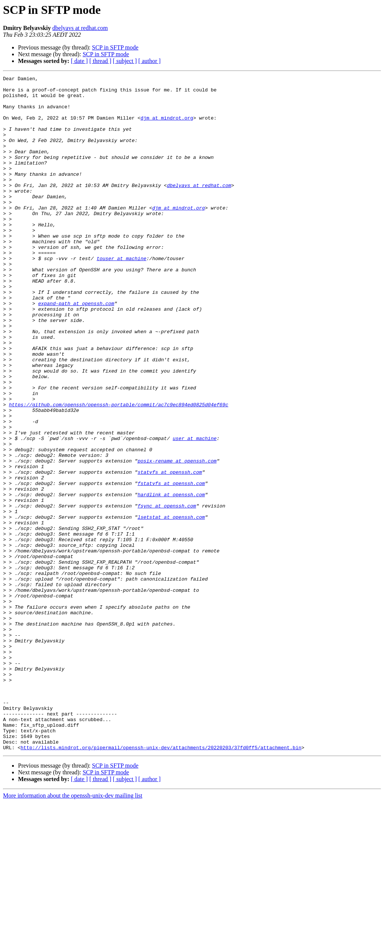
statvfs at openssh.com (170, 551)
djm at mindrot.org (167, 126)
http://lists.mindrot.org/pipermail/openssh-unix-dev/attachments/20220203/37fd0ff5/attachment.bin (161, 882)
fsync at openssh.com (167, 592)
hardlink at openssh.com (171, 578)
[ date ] (79, 61)
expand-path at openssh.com (76, 349)
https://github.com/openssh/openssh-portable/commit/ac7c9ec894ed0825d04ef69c (118, 470)
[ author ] (149, 61)
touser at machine (122, 295)
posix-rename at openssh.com (177, 538)
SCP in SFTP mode (115, 47)
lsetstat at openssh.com (171, 605)
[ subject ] (125, 61)
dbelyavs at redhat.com (80, 28)
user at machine (194, 511)
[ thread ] (100, 61)
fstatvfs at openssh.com (171, 565)
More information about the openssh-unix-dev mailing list (72, 930)
